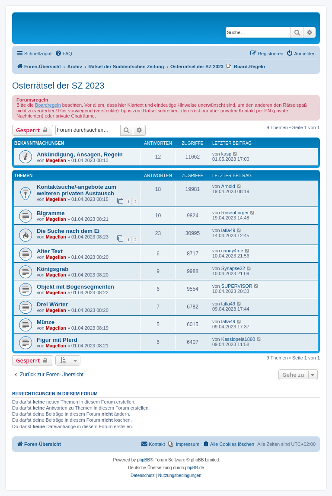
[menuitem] (63, 53)
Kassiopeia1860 (238, 339)
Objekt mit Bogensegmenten (75, 286)
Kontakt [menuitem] (153, 444)
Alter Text (50, 251)
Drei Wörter (52, 304)
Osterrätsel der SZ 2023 (58, 85)
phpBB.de (194, 467)
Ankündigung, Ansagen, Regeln (80, 154)
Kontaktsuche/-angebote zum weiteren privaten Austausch (76, 190)
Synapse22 (233, 268)
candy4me (232, 250)
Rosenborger (235, 212)
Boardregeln (48, 105)
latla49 (228, 230)
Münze (45, 322)
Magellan (56, 160)
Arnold (228, 186)
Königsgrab (52, 269)
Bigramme (51, 213)
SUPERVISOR (236, 286)
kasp (226, 153)
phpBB (143, 460)
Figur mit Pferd (57, 340)
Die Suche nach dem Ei (68, 231)
